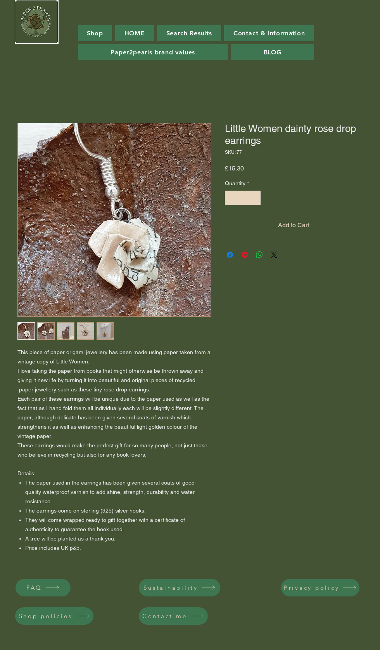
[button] (358, 19)
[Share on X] (274, 254)
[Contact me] (173, 616)
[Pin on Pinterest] (244, 254)
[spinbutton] (243, 198)
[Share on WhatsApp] (259, 254)
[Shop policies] (54, 616)
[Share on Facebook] (230, 254)
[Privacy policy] (320, 587)
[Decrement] (231, 198)
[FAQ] (43, 587)
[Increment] (254, 198)
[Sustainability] (179, 587)
